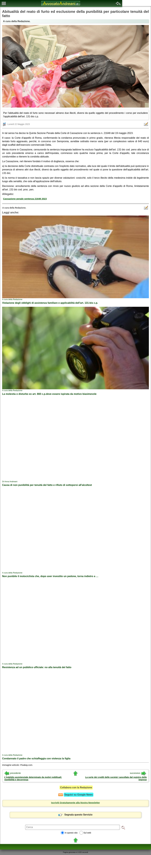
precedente (12, 773)
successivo (138, 773)
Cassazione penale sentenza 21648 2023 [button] (25, 198)
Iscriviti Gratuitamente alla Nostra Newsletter (75, 802)
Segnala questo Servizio (75, 814)
